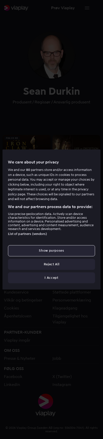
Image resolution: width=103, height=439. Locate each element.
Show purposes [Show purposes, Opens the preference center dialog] (51, 250)
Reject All (51, 264)
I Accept (51, 278)
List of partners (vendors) (27, 234)
